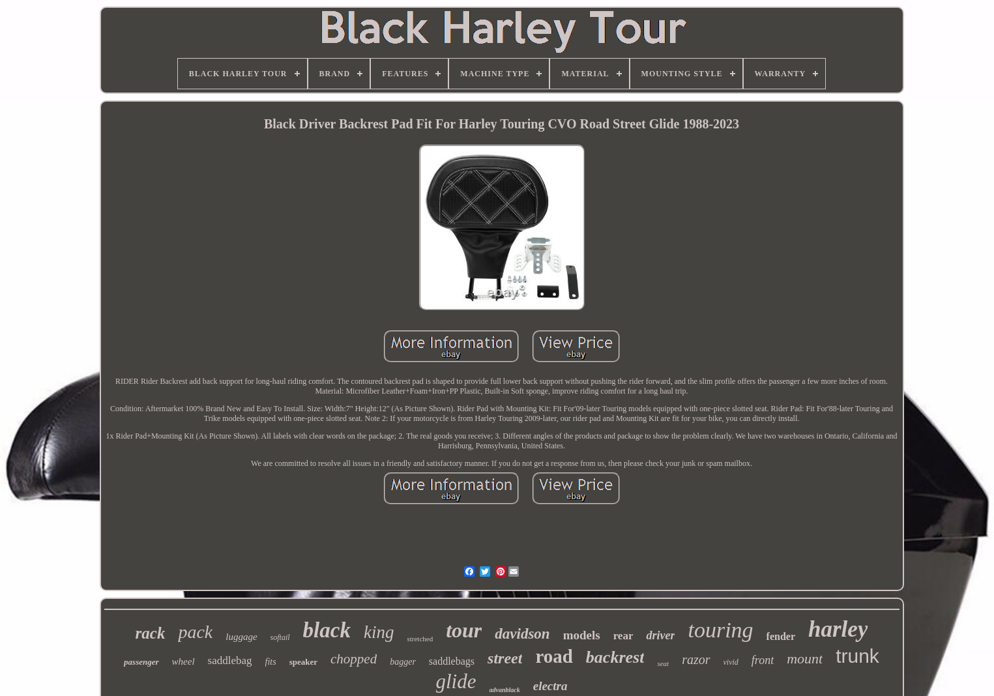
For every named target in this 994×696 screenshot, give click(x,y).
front (763, 660)
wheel (183, 661)
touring (720, 630)
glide (456, 681)
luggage (241, 636)
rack (151, 633)
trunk (857, 656)
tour (464, 630)
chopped (353, 659)
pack (195, 632)
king (379, 632)
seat (663, 663)
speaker (303, 662)
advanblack (505, 689)
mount (805, 658)
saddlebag (230, 660)
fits (270, 662)
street (505, 658)
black (327, 630)
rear (623, 636)
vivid (731, 662)
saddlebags (452, 661)
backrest (615, 657)
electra (550, 686)
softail (280, 637)
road (553, 656)
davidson (522, 634)
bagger (403, 662)
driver (660, 635)
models (581, 635)
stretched (420, 639)
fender (781, 636)
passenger (141, 662)
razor (696, 659)
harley (838, 629)
